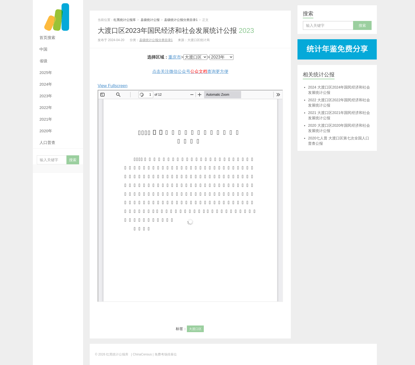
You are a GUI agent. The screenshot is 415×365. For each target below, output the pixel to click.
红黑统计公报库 (58, 16)
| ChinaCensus (141, 354)
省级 (43, 61)
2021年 (45, 119)
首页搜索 (47, 37)
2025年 (45, 72)
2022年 (45, 107)
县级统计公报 (150, 20)
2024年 (45, 84)
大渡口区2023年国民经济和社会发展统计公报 (176, 30)
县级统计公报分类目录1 (181, 20)
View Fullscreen (113, 85)
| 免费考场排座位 (164, 354)
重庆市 (174, 57)
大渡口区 (195, 329)
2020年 (45, 131)
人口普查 (47, 142)
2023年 (45, 96)
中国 (43, 49)
